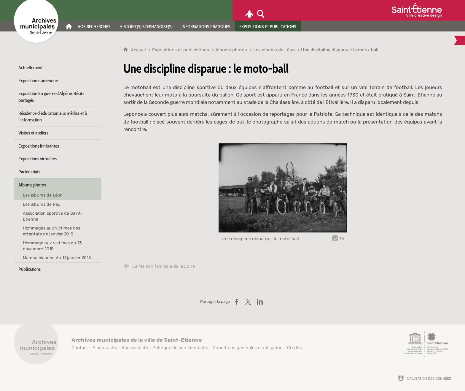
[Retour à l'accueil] (36, 345)
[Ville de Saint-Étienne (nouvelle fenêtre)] (416, 10)
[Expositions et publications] (268, 25)
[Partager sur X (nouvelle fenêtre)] (248, 302)
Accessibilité (135, 347)
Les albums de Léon (274, 50)
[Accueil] (68, 25)
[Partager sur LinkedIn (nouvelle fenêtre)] (260, 302)
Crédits (294, 347)
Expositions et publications (180, 50)
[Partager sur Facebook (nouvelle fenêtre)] (237, 302)
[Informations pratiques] (206, 25)
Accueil (139, 50)
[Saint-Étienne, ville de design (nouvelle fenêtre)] (426, 343)
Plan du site (105, 347)
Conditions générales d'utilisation (248, 347)
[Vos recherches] (94, 25)
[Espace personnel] (249, 10)
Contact (79, 347)
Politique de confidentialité (180, 347)
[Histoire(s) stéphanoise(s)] (146, 25)
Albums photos (231, 50)
